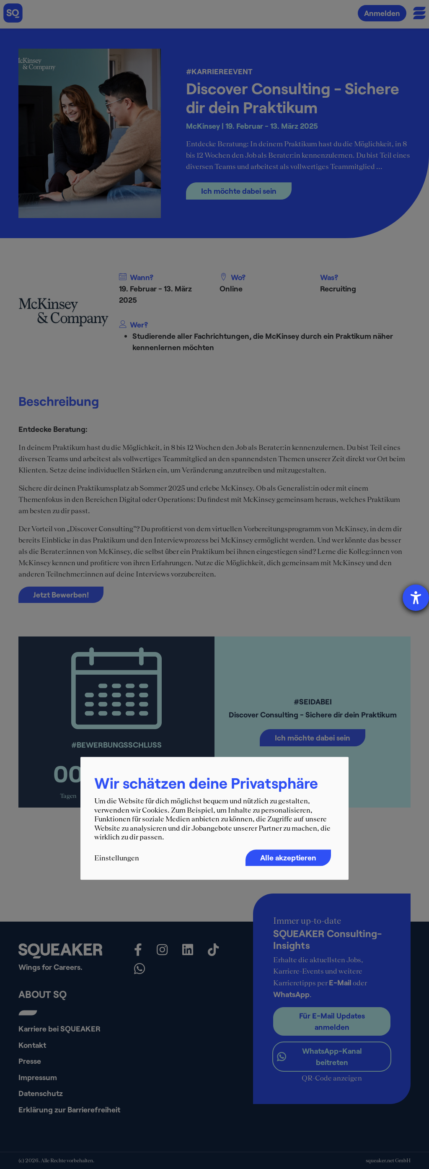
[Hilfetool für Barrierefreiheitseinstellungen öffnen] (416, 597)
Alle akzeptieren (288, 857)
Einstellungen (116, 858)
